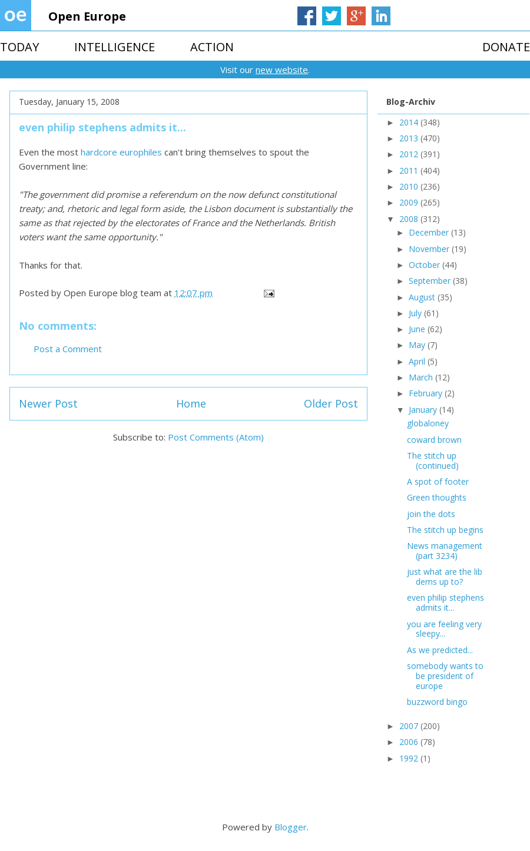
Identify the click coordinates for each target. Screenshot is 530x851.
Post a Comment (68, 349)
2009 (409, 202)
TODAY (19, 47)
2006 (409, 741)
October (425, 264)
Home (191, 403)
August (423, 297)
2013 (409, 138)
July (416, 313)
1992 (409, 758)
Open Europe (87, 16)
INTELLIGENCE (114, 47)
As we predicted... (440, 649)
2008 (409, 218)
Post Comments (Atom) (216, 437)
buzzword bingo (437, 701)
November (430, 248)
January (424, 409)
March (422, 377)
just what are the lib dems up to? (444, 576)
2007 (409, 725)
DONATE (506, 47)
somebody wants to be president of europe (445, 675)
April (418, 361)
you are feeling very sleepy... (444, 629)
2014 (409, 122)
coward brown (434, 439)
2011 (409, 170)
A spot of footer (438, 481)
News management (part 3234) (444, 550)
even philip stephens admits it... (445, 602)
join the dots (431, 513)
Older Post (331, 403)
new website (282, 69)
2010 (409, 186)
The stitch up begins (445, 529)
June (418, 329)
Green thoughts (436, 497)
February (427, 393)
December (430, 232)
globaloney (428, 423)
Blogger (290, 827)
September (431, 280)
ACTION (212, 47)
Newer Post (48, 403)
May (418, 344)
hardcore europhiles (121, 152)
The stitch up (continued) (433, 460)
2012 (409, 154)
